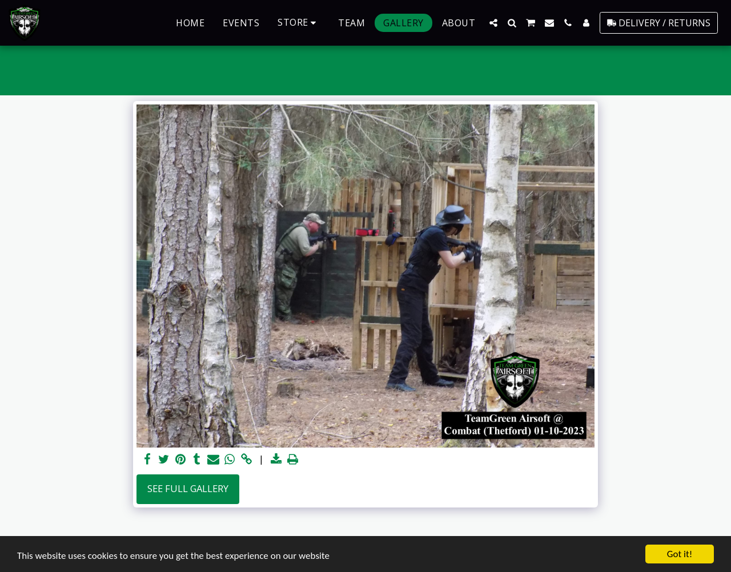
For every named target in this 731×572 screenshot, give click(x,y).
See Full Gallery (187, 488)
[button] (493, 22)
